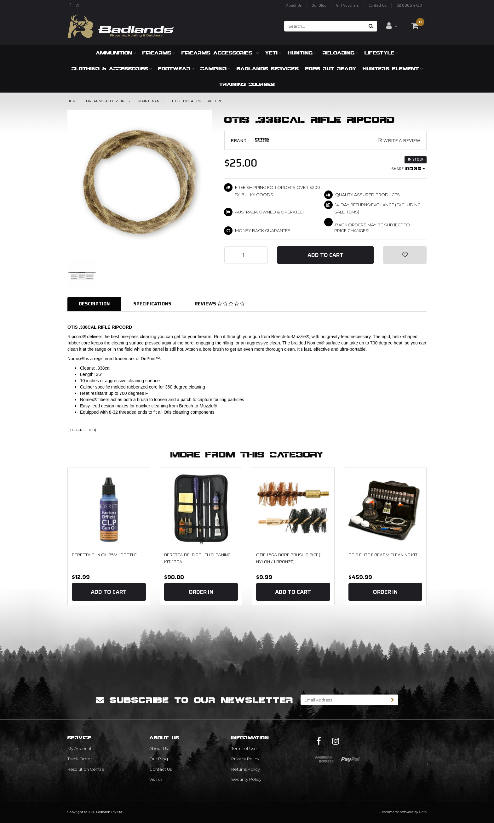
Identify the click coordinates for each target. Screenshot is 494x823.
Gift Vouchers (347, 5)
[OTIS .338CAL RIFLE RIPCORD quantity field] (246, 255)
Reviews (219, 304)
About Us (294, 5)
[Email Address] (344, 700)
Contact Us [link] (160, 769)
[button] (405, 255)
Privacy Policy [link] (245, 758)
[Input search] (324, 26)
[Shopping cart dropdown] (414, 26)
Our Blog (319, 5)
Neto (423, 812)
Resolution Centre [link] (85, 769)
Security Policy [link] (246, 779)
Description (94, 304)
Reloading (340, 52)
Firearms (158, 52)
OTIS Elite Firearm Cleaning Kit (383, 554)
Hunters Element (393, 68)
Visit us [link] (155, 779)
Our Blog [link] (158, 758)
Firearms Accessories (220, 52)
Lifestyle (381, 52)
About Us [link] (158, 748)
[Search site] (371, 26)
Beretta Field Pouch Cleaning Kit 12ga (197, 558)
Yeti (273, 52)
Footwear (176, 68)
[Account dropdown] (391, 26)
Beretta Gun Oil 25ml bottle (104, 554)
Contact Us (378, 5)
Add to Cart (325, 255)
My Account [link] (79, 748)
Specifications (152, 304)
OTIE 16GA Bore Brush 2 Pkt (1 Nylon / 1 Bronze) (289, 558)
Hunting (302, 52)
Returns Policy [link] (245, 769)
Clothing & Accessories (112, 68)
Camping (215, 68)
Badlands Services (268, 68)
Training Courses (247, 84)
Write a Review (399, 140)
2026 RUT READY (330, 68)
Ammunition (116, 52)
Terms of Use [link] (244, 748)
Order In (201, 591)
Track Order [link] (79, 758)
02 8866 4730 (409, 5)
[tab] (94, 304)
